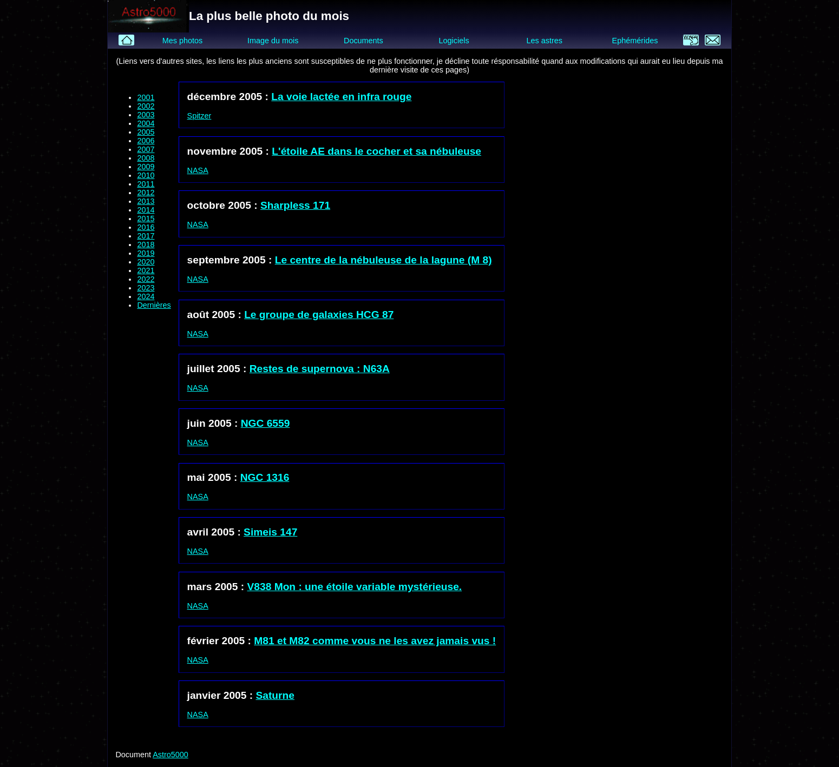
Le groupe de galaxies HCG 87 (319, 314)
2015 (145, 218)
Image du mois (272, 40)
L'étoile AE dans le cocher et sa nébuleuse (376, 151)
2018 (145, 244)
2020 (145, 261)
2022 (145, 279)
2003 (145, 114)
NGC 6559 (265, 423)
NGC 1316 (265, 477)
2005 (145, 132)
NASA (197, 170)
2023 (145, 287)
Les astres (544, 40)
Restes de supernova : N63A (320, 368)
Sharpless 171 (295, 205)
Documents (363, 40)
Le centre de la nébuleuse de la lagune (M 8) (383, 260)
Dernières (154, 305)
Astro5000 (170, 754)
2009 (145, 166)
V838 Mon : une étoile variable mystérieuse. (354, 586)
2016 (145, 227)
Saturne (275, 695)
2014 (145, 210)
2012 (145, 192)
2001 (145, 97)
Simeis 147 (270, 532)
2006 (145, 140)
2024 (145, 296)
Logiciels (454, 40)
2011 (145, 184)
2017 (145, 236)
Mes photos (182, 40)
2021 (145, 270)
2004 (145, 123)
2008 (145, 158)
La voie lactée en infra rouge (341, 96)
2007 (145, 149)
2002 (145, 106)
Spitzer (199, 115)
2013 (145, 201)
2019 (145, 253)
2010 (145, 175)
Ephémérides (635, 40)
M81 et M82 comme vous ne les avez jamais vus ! (375, 640)
